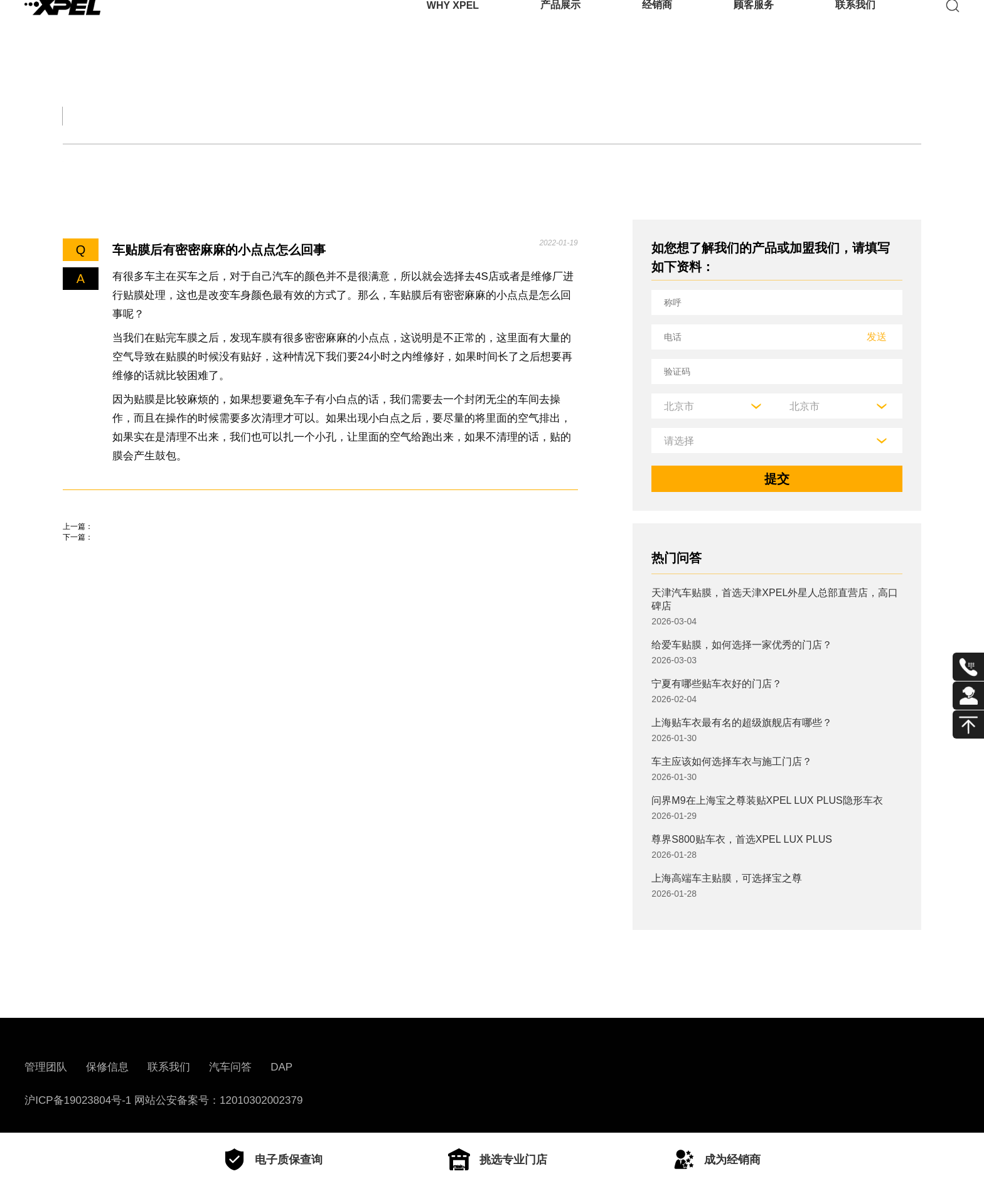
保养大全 (273, 115)
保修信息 (107, 1067)
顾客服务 (754, 28)
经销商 (657, 28)
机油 (130, 161)
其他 (355, 161)
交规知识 (168, 115)
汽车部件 (484, 115)
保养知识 (197, 161)
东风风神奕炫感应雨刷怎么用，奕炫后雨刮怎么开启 (207, 580)
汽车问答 (230, 1067)
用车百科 (590, 115)
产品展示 (560, 28)
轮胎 (75, 161)
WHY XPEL (453, 28)
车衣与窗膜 (282, 161)
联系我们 (855, 28)
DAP (281, 1067)
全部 (78, 115)
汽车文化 (379, 115)
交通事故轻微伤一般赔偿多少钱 (150, 545)
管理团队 (45, 1067)
